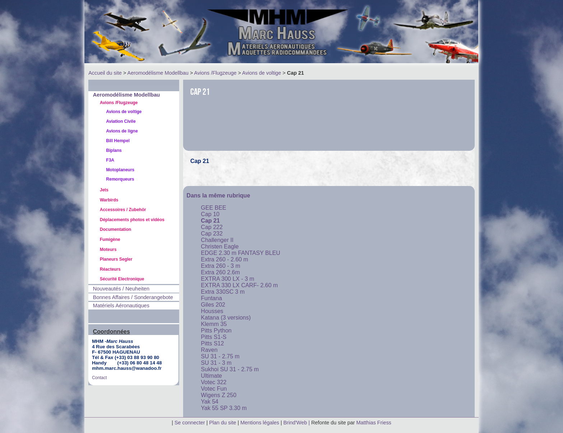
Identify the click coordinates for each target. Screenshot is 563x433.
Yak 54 (210, 402)
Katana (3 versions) (226, 318)
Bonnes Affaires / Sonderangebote (133, 297)
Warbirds (109, 199)
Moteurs (108, 249)
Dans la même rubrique (218, 195)
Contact (99, 377)
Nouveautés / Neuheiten (121, 289)
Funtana (211, 298)
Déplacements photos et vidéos (132, 219)
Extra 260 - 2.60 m (224, 259)
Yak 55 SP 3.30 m (224, 408)
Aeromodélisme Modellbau (158, 73)
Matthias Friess (373, 422)
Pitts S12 (212, 343)
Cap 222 (212, 227)
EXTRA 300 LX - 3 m (228, 279)
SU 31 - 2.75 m (220, 356)
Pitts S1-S (214, 337)
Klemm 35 (214, 324)
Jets (104, 189)
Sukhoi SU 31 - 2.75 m (230, 369)
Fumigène (110, 239)
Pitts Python (216, 330)
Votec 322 (214, 382)
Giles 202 (213, 305)
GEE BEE (213, 208)
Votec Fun (214, 389)
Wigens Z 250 (219, 395)
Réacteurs (110, 269)
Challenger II (217, 240)
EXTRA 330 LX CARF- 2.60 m (239, 285)
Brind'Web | (297, 422)
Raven (209, 350)
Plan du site (222, 422)
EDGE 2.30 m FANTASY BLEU (240, 253)
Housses (212, 311)
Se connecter (190, 422)
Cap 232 (212, 234)
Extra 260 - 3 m (220, 266)
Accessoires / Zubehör (123, 209)
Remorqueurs (120, 179)
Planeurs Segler (116, 259)
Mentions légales (260, 422)
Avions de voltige (261, 73)
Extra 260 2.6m (220, 272)
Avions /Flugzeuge (215, 73)
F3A (110, 160)
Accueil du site (105, 73)
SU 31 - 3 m (216, 363)
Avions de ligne (122, 131)
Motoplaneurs (120, 169)
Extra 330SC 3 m (223, 292)
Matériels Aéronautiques (121, 305)
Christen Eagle (220, 246)
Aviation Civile (121, 121)
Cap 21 (210, 221)
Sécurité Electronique (122, 278)
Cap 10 (210, 214)
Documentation (115, 229)
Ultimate (211, 376)
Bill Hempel (118, 140)
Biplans (114, 150)
